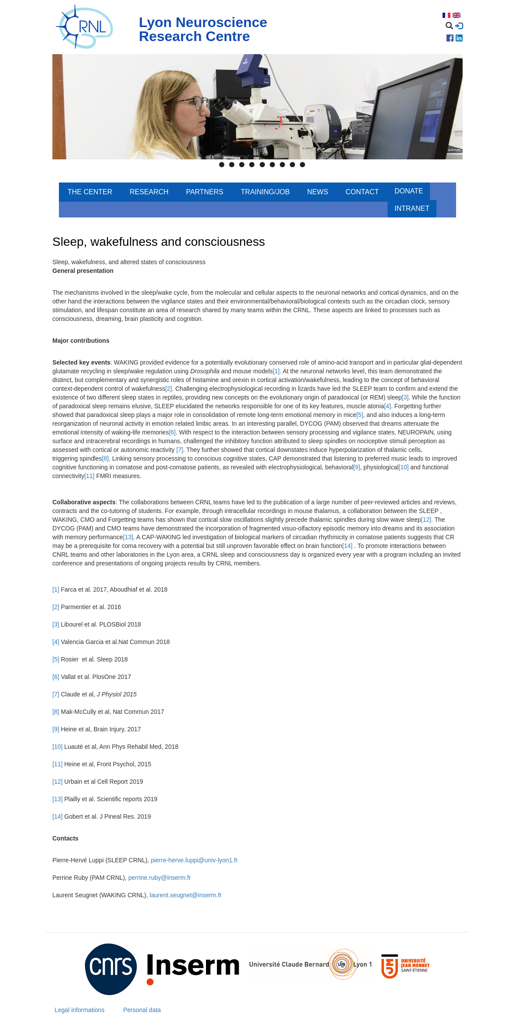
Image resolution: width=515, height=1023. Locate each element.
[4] (387, 406)
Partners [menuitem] (204, 192)
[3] (405, 397)
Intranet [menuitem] (412, 208)
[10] (403, 467)
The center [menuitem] (90, 192)
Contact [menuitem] (362, 192)
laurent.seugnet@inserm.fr (186, 895)
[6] (172, 432)
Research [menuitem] (149, 192)
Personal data (142, 1009)
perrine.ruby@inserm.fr (159, 877)
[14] (347, 545)
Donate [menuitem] (409, 191)
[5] (359, 414)
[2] (168, 388)
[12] (426, 519)
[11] (89, 475)
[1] (276, 371)
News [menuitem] (317, 192)
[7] (179, 449)
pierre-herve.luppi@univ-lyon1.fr (194, 860)
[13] (128, 537)
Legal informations (79, 1009)
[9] (357, 467)
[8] (105, 458)
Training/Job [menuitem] (265, 192)
